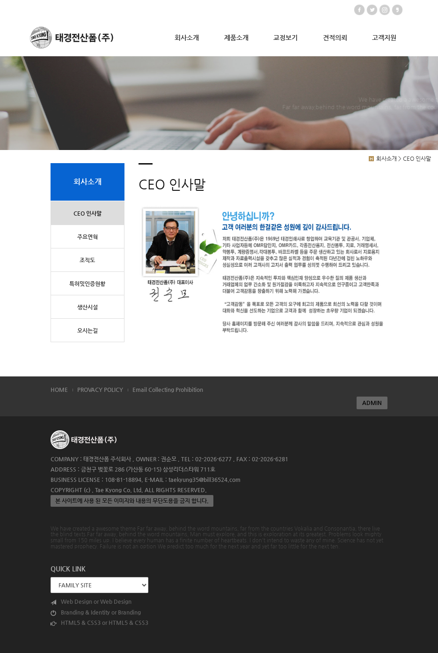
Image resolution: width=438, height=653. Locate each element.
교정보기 (285, 37)
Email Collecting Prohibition (167, 389)
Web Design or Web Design (91, 601)
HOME (59, 389)
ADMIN (372, 402)
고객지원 (384, 37)
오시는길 (87, 330)
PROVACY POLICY (100, 389)
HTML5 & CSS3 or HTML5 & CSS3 (99, 622)
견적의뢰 (335, 37)
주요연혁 (87, 236)
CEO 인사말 (87, 213)
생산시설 (87, 307)
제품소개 (236, 37)
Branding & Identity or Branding (96, 612)
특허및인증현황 (87, 283)
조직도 (87, 260)
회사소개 (187, 37)
